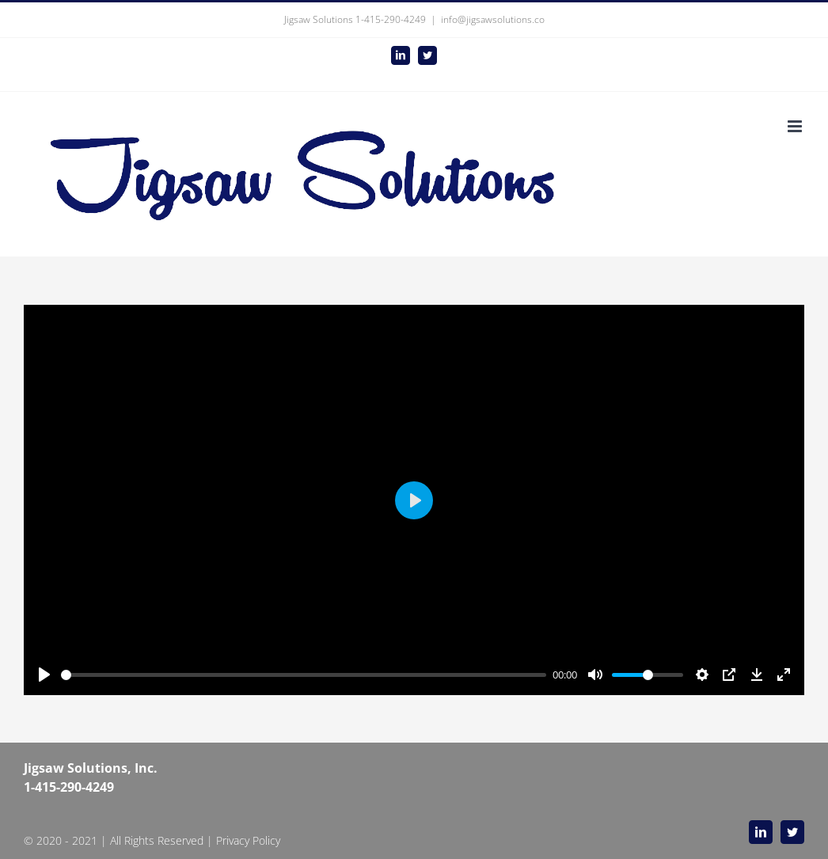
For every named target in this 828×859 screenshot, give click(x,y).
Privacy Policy (248, 840)
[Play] (44, 674)
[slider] (303, 674)
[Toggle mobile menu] (796, 126)
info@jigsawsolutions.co (493, 19)
